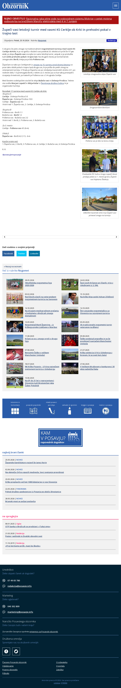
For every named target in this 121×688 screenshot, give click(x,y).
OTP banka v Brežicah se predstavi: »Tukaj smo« (27, 526)
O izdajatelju (61, 662)
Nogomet (42, 40)
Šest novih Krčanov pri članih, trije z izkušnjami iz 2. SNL (96, 284)
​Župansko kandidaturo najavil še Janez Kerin (26, 462)
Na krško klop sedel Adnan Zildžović (97, 296)
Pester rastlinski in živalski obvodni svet (23, 536)
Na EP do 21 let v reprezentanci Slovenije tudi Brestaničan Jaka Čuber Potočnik (39, 383)
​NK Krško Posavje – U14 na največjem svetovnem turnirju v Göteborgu (42, 367)
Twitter (21, 253)
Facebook (8, 253)
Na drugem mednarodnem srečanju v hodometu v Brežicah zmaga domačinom (42, 313)
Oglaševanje (8, 666)
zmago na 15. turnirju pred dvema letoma (51, 64)
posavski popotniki (33, 405)
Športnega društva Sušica (52, 83)
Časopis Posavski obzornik (14, 662)
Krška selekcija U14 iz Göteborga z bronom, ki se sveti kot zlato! (96, 353)
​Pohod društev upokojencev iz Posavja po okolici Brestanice (33, 491)
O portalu (60, 666)
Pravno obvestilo (10, 669)
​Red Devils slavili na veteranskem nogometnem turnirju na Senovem (41, 298)
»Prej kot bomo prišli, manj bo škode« (22, 546)
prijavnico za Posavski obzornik (44, 631)
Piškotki (5, 673)
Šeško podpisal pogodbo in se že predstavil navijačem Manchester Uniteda (95, 341)
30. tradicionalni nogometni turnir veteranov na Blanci (96, 325)
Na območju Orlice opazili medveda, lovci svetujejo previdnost (34, 472)
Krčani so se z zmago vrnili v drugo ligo (41, 339)
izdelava (57, 683)
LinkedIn (34, 253)
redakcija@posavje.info (20, 586)
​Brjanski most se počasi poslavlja (20, 501)
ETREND (64, 683)
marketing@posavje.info (20, 612)
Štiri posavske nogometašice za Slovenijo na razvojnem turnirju (95, 312)
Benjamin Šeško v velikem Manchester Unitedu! (37, 353)
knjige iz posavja (87, 405)
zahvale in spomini (69, 405)
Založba (59, 669)
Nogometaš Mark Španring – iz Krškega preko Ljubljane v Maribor (41, 325)
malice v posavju (105, 405)
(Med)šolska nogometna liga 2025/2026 (38, 284)
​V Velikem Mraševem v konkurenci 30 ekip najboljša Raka (97, 367)
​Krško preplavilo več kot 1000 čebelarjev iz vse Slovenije (31, 482)
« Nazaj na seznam (12, 266)
